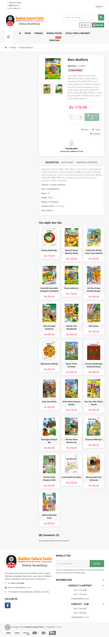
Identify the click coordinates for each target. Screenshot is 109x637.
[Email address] (73, 563)
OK (97, 563)
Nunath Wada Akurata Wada (71, 251)
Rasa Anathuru (71, 288)
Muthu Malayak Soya (49, 516)
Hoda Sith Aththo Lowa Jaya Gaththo (94, 251)
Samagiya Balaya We (49, 440)
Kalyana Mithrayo (93, 439)
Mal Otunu (94, 326)
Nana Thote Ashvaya (71, 365)
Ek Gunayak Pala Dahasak (94, 478)
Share (85, 129)
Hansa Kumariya (49, 250)
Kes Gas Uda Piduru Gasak (94, 403)
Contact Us (14, 8)
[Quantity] (76, 117)
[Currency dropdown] (99, 7)
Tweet (96, 129)
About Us (14, 5)
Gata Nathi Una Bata (71, 477)
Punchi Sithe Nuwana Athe (49, 478)
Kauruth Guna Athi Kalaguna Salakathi (49, 289)
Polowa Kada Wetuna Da (71, 440)
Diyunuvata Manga (49, 364)
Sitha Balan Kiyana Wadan (71, 403)
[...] (47, 579)
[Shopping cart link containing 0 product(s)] (98, 25)
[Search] (83, 17)
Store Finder (15, 3)
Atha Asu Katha (49, 401)
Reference (72, 66)
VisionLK (58, 627)
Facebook (8, 605)
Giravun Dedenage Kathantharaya (93, 365)
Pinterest (95, 134)
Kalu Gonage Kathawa (49, 327)
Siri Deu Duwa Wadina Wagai (93, 289)
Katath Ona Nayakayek (71, 327)
